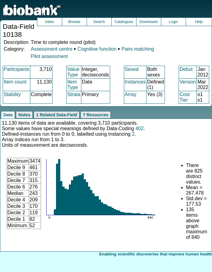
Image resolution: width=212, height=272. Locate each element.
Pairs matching (138, 49)
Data (8, 114)
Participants (16, 69)
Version (188, 81)
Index (49, 22)
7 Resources (95, 114)
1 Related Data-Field (56, 114)
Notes (24, 114)
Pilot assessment (49, 56)
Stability (12, 94)
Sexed (132, 69)
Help (199, 22)
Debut (186, 69)
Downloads (148, 22)
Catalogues (124, 22)
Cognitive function (96, 49)
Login (173, 22)
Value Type (73, 72)
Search (99, 22)
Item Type (72, 84)
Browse (74, 22)
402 (140, 128)
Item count (15, 81)
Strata (73, 94)
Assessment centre (51, 49)
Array (130, 94)
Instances (135, 81)
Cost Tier (185, 97)
